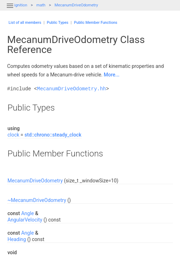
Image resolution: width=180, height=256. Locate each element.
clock (13, 135)
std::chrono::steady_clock (53, 135)
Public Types (57, 22)
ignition (20, 5)
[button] (10, 9)
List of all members (25, 22)
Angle (27, 213)
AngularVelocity (24, 220)
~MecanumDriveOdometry (36, 200)
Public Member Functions (95, 22)
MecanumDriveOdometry (76, 5)
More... (111, 75)
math (40, 5)
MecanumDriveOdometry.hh (71, 88)
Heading (16, 239)
